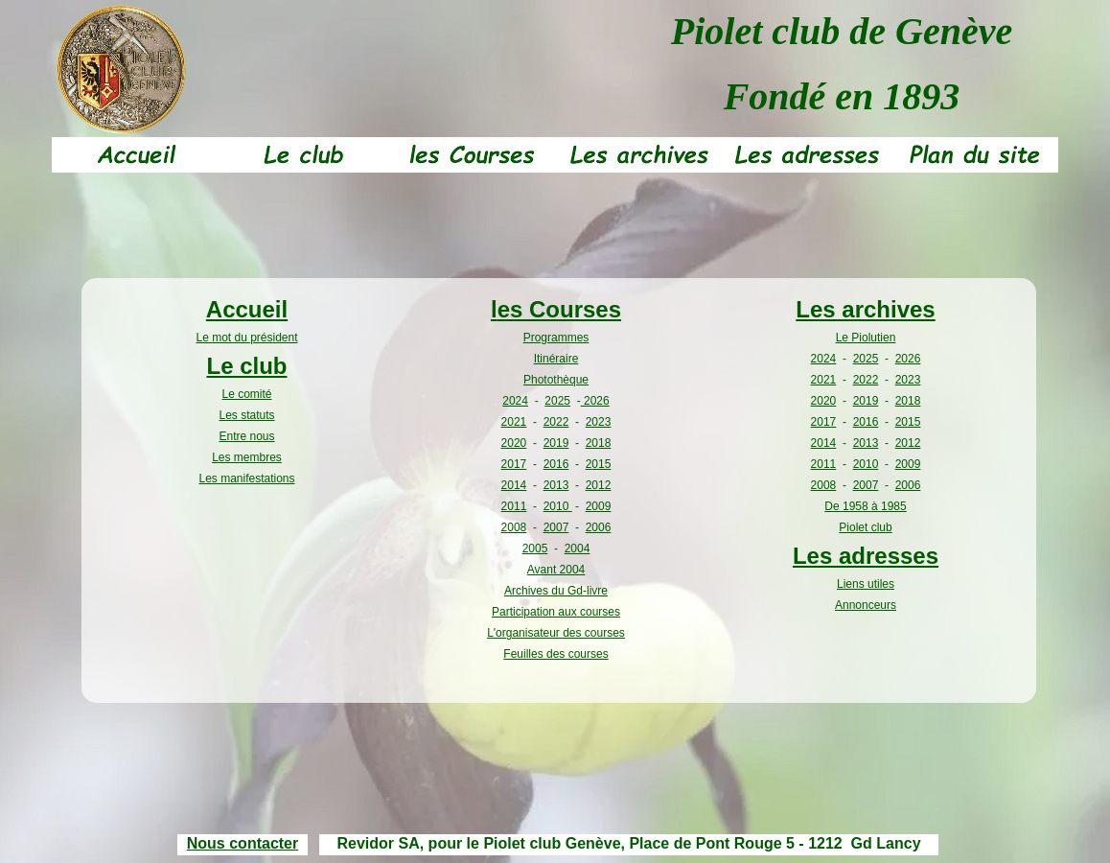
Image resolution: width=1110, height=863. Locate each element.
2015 (908, 422)
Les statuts (246, 415)
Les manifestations (246, 478)
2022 (556, 422)
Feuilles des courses (555, 654)
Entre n (237, 436)
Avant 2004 (556, 569)
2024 (515, 401)
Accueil (247, 309)
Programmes (556, 337)
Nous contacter (242, 843)
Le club (246, 366)
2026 (595, 401)
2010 (557, 506)
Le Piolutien (866, 337)
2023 (599, 422)
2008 (514, 527)
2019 (556, 443)
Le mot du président (246, 337)
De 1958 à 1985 (865, 506)
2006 (599, 527)
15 (604, 464)
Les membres (247, 457)
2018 (599, 443)
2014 (514, 485)
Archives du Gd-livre (556, 590)
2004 (577, 548)
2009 (599, 506)
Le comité (246, 394)
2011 (514, 506)
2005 (535, 548)
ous (265, 436)
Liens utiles (865, 584)
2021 (514, 422)
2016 (556, 464)
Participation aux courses (556, 611)
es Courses (559, 309)
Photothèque (556, 379)
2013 (556, 485)
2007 (556, 527)
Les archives (865, 309)
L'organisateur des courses (556, 633)
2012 (599, 485)
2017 (514, 464)
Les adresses (865, 556)
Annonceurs (865, 605)
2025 (557, 401)
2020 (514, 443)
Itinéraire (556, 358)
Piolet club (865, 527)
